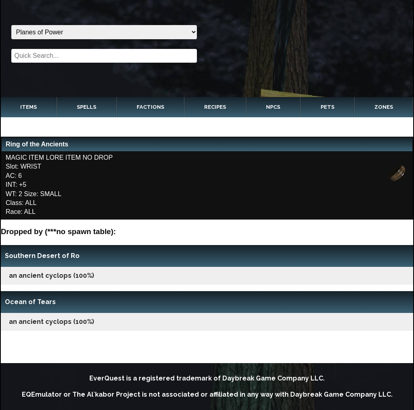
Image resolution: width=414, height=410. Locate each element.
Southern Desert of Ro (42, 256)
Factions (150, 107)
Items (28, 107)
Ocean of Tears (30, 302)
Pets (327, 107)
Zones (383, 107)
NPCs (273, 107)
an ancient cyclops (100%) (51, 275)
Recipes (215, 107)
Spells (86, 107)
